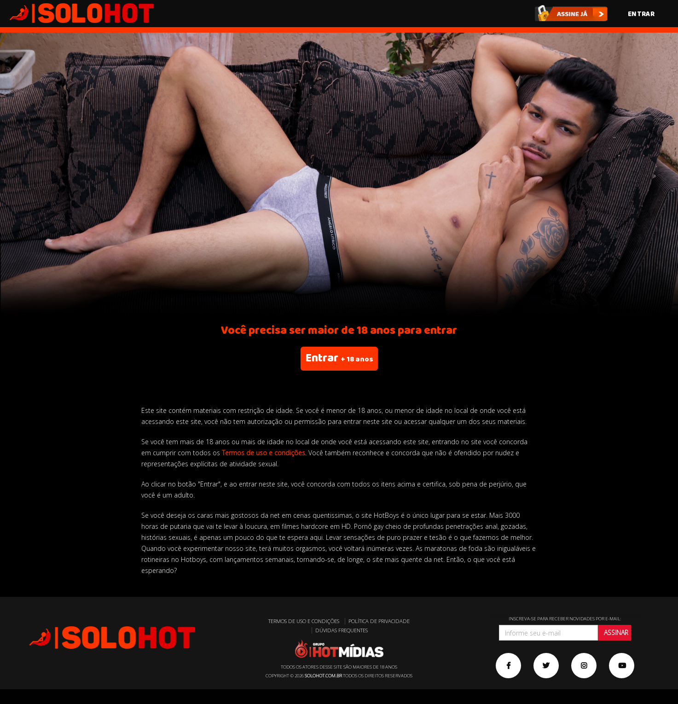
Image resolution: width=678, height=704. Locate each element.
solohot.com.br (323, 676)
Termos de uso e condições (263, 452)
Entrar (641, 14)
